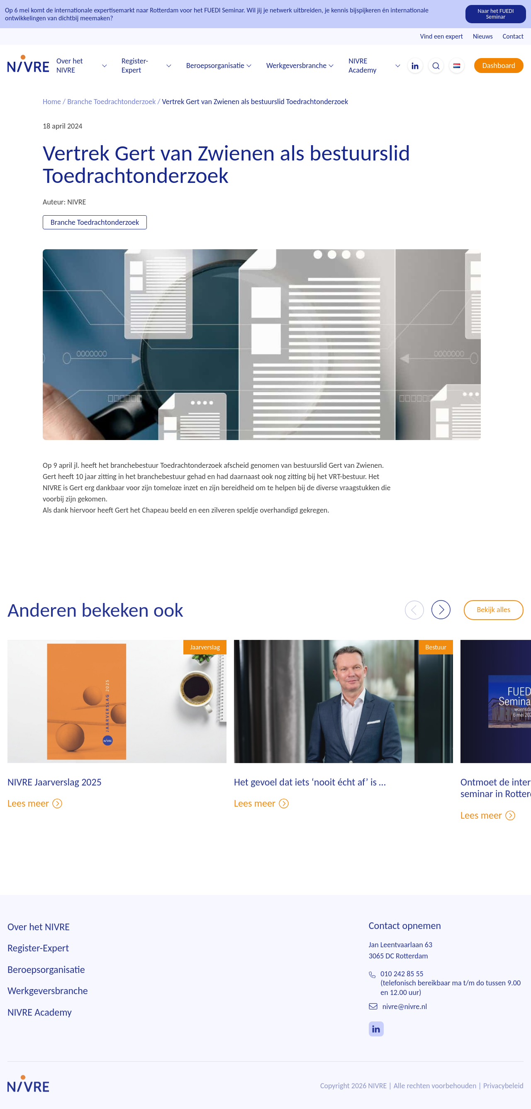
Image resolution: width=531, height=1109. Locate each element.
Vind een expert (441, 36)
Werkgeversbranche (296, 65)
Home (52, 102)
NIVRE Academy (362, 65)
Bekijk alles (494, 622)
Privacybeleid (503, 1099)
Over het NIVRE (69, 65)
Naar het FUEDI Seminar (496, 13)
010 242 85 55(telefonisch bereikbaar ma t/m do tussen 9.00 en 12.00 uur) (450, 996)
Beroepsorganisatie (215, 65)
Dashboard (498, 65)
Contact (513, 36)
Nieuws (483, 36)
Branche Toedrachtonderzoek (111, 102)
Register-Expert (135, 65)
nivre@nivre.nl (404, 1019)
